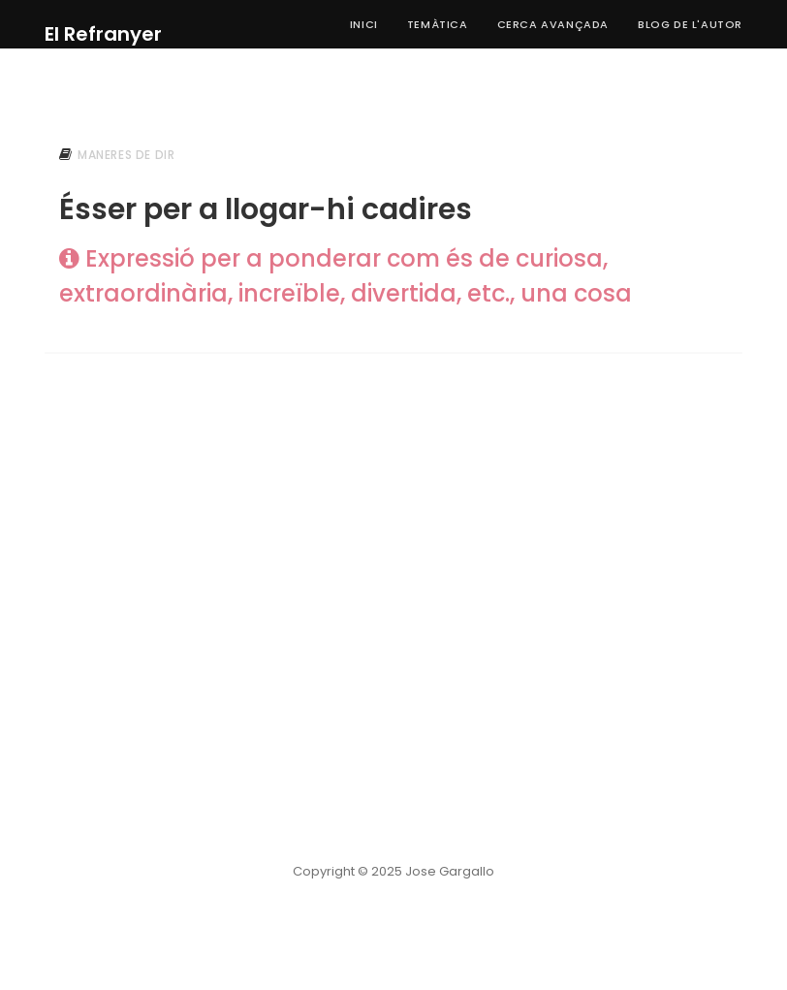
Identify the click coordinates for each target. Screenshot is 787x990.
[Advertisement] (393, 530)
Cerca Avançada (553, 24)
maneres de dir (126, 154)
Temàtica (437, 24)
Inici (364, 24)
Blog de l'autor (690, 24)
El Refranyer (103, 34)
